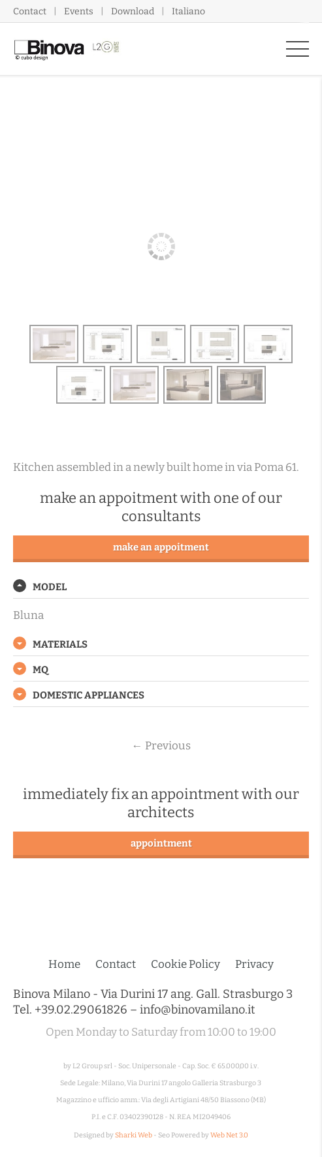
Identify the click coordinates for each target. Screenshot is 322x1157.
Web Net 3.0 (229, 1135)
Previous (161, 746)
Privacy (254, 964)
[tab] (161, 587)
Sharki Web (133, 1135)
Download (132, 11)
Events (78, 11)
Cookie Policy (185, 964)
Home (64, 964)
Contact (29, 11)
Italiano (188, 11)
